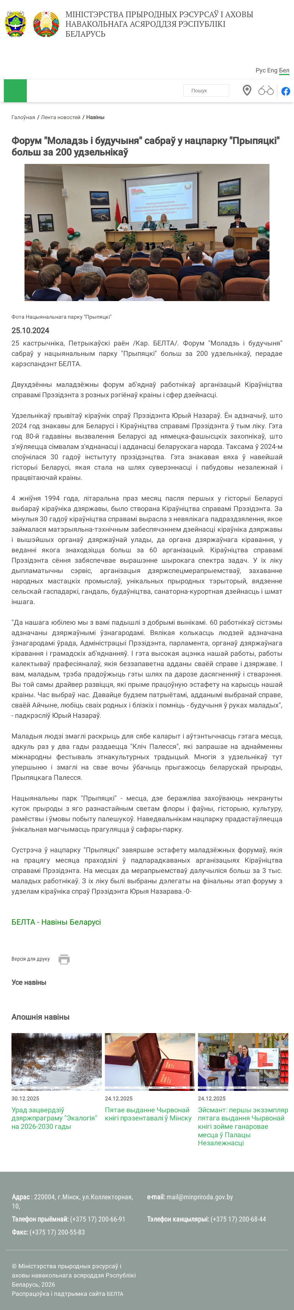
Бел (284, 70)
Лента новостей (60, 117)
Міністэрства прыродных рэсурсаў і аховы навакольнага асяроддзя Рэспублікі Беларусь (159, 24)
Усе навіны (28, 982)
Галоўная (23, 117)
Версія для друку (30, 959)
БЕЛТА (115, 1294)
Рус (261, 70)
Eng (272, 70)
